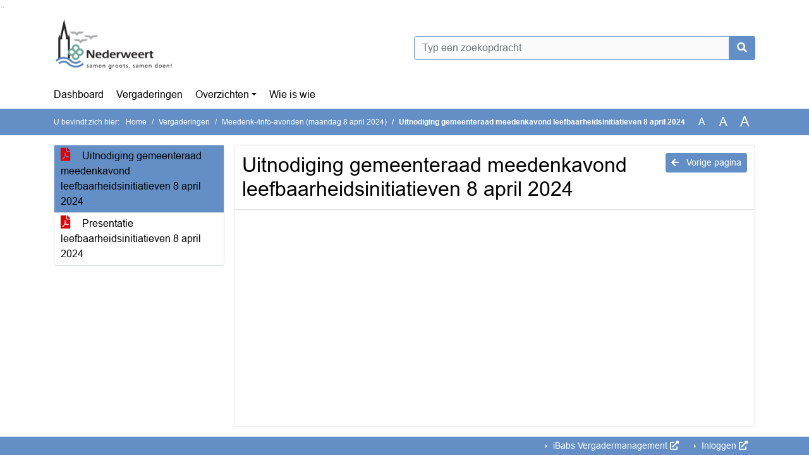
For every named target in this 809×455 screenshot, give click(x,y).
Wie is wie (292, 94)
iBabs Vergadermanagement (614, 445)
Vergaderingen (149, 94)
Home (136, 122)
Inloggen (723, 445)
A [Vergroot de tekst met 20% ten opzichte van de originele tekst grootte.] (723, 121)
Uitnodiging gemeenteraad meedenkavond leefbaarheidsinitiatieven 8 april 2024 (131, 178)
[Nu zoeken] (742, 48)
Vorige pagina (706, 162)
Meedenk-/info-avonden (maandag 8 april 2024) (304, 122)
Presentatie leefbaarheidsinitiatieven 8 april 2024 (131, 238)
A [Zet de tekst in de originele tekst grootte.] (701, 121)
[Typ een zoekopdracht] (584, 48)
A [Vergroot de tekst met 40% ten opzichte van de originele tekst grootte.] (745, 122)
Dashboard (79, 94)
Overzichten (222, 94)
